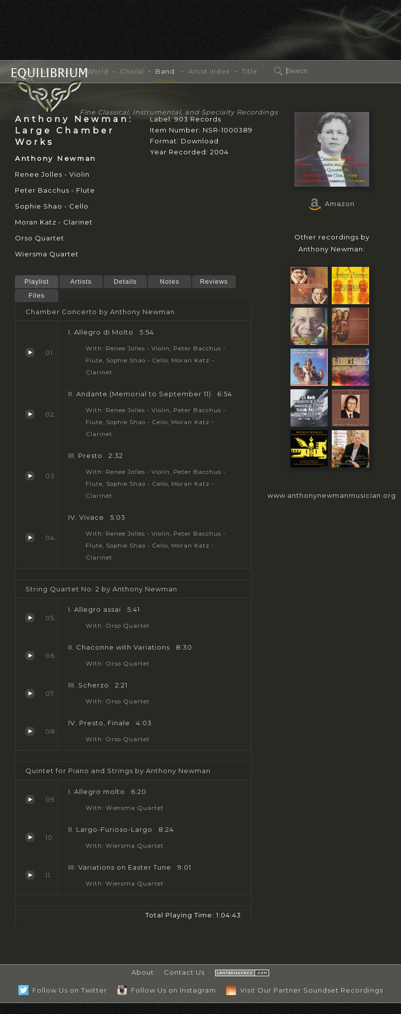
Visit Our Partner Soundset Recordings (304, 990)
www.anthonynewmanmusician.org (331, 495)
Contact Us (184, 972)
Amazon (332, 204)
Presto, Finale (29, 731)
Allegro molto (29, 799)
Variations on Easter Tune (29, 875)
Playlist (36, 281)
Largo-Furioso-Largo (29, 837)
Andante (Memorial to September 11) (29, 414)
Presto (29, 475)
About (143, 972)
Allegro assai (29, 617)
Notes (169, 281)
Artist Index (209, 71)
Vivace (29, 537)
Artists (81, 281)
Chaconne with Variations (29, 655)
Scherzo (29, 693)
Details (125, 281)
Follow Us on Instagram (166, 990)
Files (36, 295)
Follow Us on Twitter (62, 990)
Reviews (214, 281)
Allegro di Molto (29, 352)
